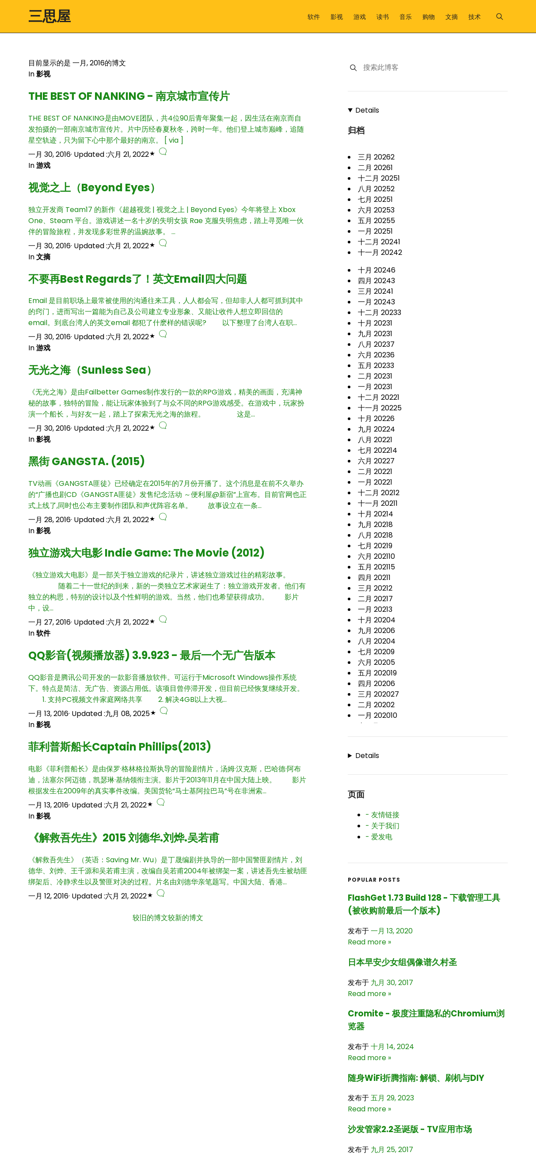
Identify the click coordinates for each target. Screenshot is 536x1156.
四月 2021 (374, 577)
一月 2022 (375, 482)
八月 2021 (375, 535)
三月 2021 (375, 588)
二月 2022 (375, 471)
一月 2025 (375, 231)
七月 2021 (375, 546)
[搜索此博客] (435, 67)
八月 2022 (375, 440)
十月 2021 (375, 514)
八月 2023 (376, 344)
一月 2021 (375, 609)
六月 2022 (376, 461)
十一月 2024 (380, 252)
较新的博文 (185, 918)
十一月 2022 (380, 408)
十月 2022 (376, 418)
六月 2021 (376, 556)
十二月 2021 (378, 493)
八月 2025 (376, 189)
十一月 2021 (378, 503)
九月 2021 (375, 524)
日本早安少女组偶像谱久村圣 (402, 962)
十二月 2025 (379, 178)
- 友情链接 (382, 815)
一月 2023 (375, 387)
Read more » (369, 942)
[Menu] (499, 17)
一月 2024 (376, 302)
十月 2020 (376, 620)
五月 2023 (376, 365)
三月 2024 (375, 291)
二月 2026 (375, 168)
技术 (474, 16)
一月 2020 (377, 715)
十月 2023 (375, 323)
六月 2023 (376, 355)
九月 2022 (376, 429)
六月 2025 (376, 210)
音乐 (405, 16)
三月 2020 (378, 694)
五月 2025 (376, 221)
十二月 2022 (378, 397)
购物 (428, 16)
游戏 (360, 16)
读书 (382, 16)
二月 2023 (375, 376)
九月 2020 (376, 630)
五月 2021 (376, 567)
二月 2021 (375, 599)
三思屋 (49, 16)
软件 (314, 16)
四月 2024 (376, 281)
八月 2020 (376, 641)
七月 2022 (377, 450)
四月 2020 (376, 683)
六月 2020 (376, 662)
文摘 (451, 16)
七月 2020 (376, 652)
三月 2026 (376, 157)
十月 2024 (376, 270)
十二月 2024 (379, 242)
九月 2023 (375, 334)
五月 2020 (377, 673)
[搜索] (353, 67)
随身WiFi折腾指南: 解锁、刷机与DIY (416, 1078)
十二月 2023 (379, 312)
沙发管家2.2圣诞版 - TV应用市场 (410, 1129)
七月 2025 (375, 199)
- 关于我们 (382, 826)
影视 (337, 16)
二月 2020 (376, 705)
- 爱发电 (378, 837)
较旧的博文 (150, 918)
